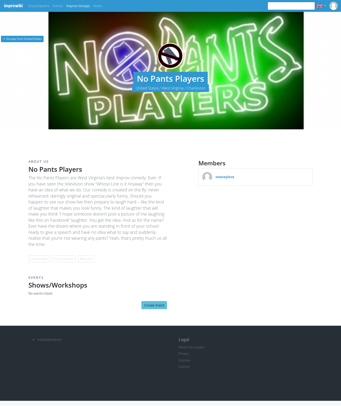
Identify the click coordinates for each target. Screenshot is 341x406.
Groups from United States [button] (22, 39)
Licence (184, 366)
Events (58, 6)
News (97, 6)
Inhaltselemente (50, 339)
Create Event (154, 305)
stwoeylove (224, 177)
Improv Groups (78, 6)
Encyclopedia (38, 6)
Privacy (184, 353)
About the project (192, 347)
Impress (184, 360)
